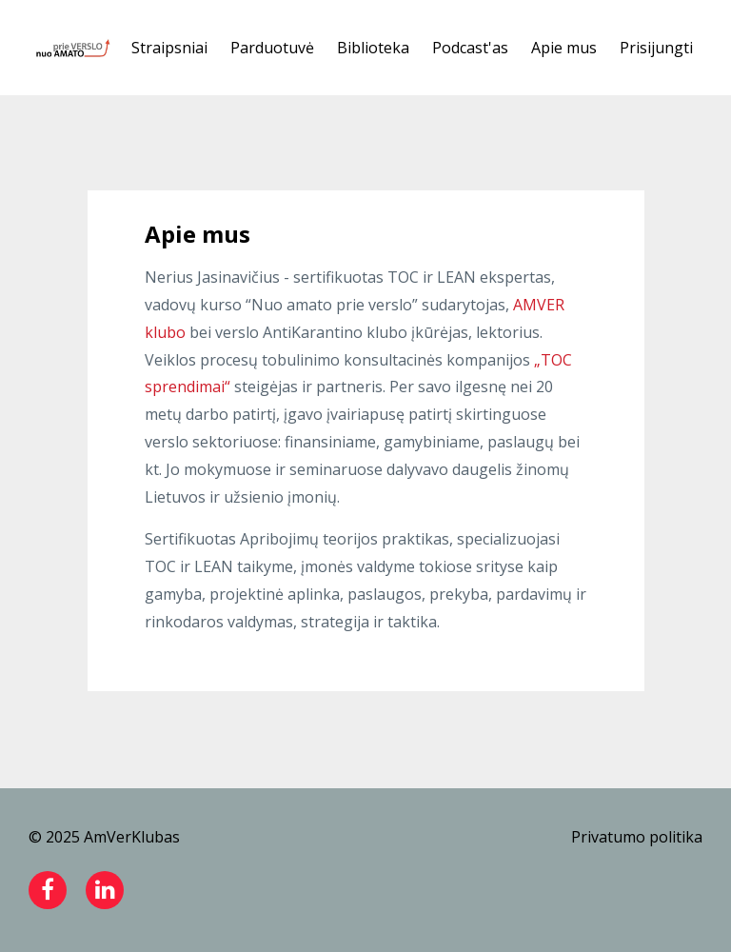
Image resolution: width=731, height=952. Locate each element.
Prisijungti (656, 47)
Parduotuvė (272, 47)
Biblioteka (373, 47)
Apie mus (564, 47)
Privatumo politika (636, 836)
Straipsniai (169, 47)
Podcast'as (470, 47)
